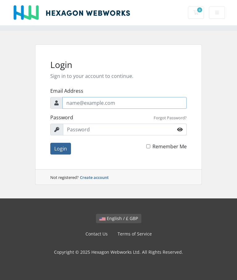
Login (60, 148)
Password (61, 117)
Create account (94, 177)
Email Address (66, 90)
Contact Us (96, 234)
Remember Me (169, 146)
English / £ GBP (118, 218)
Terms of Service (135, 234)
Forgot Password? (170, 118)
